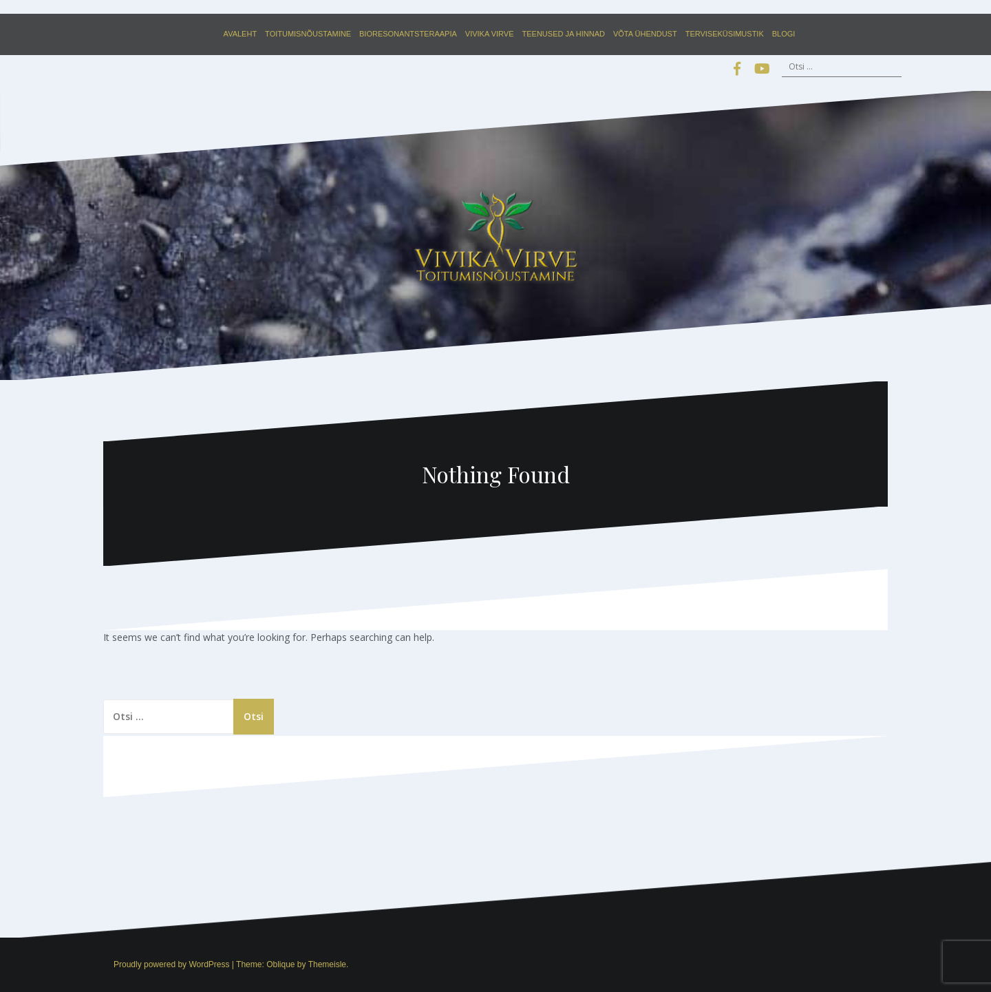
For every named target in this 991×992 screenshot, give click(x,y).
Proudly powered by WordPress (172, 964)
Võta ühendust (645, 34)
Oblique (280, 964)
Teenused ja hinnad (563, 34)
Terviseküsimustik (724, 34)
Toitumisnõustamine (308, 34)
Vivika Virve (489, 34)
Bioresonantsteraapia (408, 34)
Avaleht (240, 34)
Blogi (784, 34)
